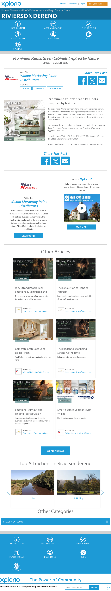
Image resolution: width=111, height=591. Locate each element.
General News (62, 10)
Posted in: (24, 85)
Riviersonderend (37, 10)
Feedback (73, 4)
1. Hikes (32, 498)
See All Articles (55, 450)
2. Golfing (78, 498)
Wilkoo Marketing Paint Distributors (38, 77)
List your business (97, 4)
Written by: (28, 198)
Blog (50, 10)
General (26, 88)
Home (4, 10)
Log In (82, 4)
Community (39, 88)
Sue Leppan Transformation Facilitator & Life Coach (36, 311)
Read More (82, 227)
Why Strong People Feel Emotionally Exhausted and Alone (31, 291)
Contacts (62, 4)
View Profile (28, 235)
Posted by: (24, 72)
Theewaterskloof (18, 10)
